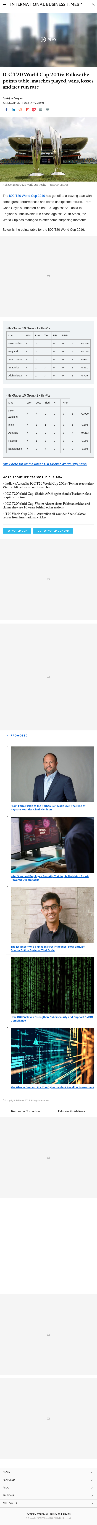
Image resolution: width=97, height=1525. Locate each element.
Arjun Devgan (14, 98)
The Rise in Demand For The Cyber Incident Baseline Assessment (52, 1087)
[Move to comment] (47, 109)
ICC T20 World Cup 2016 (26, 196)
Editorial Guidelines (71, 1111)
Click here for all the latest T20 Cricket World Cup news (45, 464)
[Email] (40, 109)
